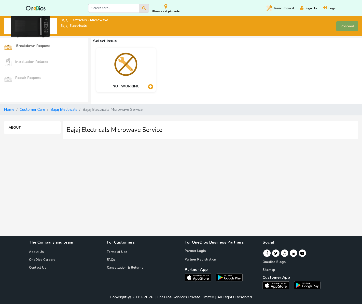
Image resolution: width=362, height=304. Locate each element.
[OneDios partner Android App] (229, 277)
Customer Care (32, 109)
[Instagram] (284, 253)
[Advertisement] (181, 177)
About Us (36, 252)
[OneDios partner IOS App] (200, 277)
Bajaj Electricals (63, 109)
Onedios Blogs (274, 262)
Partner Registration (200, 259)
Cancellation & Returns (125, 267)
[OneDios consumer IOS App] (278, 285)
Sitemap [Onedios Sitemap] (269, 270)
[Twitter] (276, 253)
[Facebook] (267, 253)
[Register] (311, 8)
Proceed (347, 26)
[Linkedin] (293, 253)
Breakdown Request (27, 46)
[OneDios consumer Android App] (307, 285)
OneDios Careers (42, 260)
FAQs (111, 260)
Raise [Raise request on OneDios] (280, 8)
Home (9, 109)
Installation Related (26, 62)
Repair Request (22, 78)
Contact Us (37, 267)
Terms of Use (117, 252)
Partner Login (195, 251)
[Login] (332, 8)
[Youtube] (302, 253)
